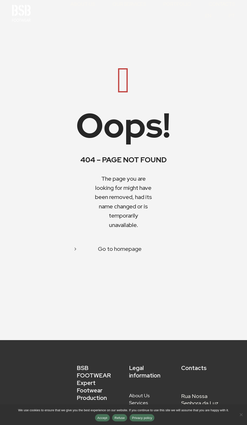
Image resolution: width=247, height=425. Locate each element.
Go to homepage (120, 249)
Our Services (129, 4)
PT (232, 16)
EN (208, 16)
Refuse (120, 418)
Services (138, 403)
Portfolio (177, 4)
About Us (82, 4)
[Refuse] (241, 414)
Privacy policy (142, 418)
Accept (102, 418)
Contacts (222, 4)
